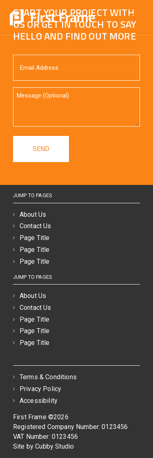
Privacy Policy (40, 389)
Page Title (35, 238)
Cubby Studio (54, 446)
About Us (33, 214)
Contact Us (35, 226)
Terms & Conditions (48, 377)
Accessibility (39, 401)
